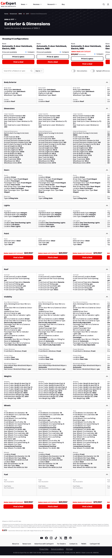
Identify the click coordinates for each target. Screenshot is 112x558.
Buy (63, 4)
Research (52, 4)
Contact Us (73, 544)
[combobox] (14, 19)
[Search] (104, 4)
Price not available (9, 52)
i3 (23, 14)
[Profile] (108, 4)
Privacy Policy (43, 549)
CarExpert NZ (95, 544)
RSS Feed (69, 549)
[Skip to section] (39, 71)
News (24, 4)
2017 (27, 14)
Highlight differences (103, 71)
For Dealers (61, 544)
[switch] (73, 71)
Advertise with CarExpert (44, 544)
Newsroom (27, 544)
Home (6, 14)
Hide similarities (82, 71)
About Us (15, 544)
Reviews (37, 4)
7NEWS (83, 544)
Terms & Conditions (57, 549)
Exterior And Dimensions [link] (39, 14)
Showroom (13, 14)
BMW (20, 14)
